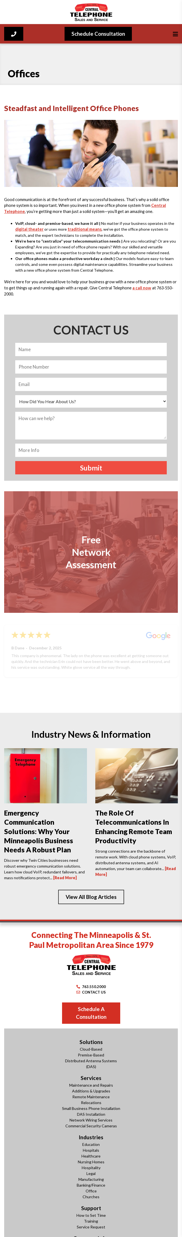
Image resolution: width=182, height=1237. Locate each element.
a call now (141, 288)
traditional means (85, 229)
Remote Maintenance (91, 1096)
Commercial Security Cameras (91, 1125)
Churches (91, 1196)
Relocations (91, 1102)
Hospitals (91, 1150)
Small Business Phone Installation (91, 1108)
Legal (91, 1173)
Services (91, 1078)
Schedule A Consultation (91, 1013)
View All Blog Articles (91, 897)
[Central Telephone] (91, 12)
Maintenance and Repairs (91, 1085)
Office (91, 1191)
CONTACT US (91, 992)
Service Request (91, 1227)
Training (91, 1221)
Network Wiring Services (91, 1120)
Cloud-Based (91, 1049)
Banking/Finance (91, 1185)
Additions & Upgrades (91, 1091)
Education (91, 1144)
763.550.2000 (91, 986)
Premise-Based (91, 1055)
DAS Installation (91, 1114)
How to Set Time (91, 1215)
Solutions (91, 1042)
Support (91, 1208)
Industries (91, 1137)
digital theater (29, 229)
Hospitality (91, 1167)
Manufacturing (91, 1179)
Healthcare (91, 1156)
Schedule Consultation (98, 33)
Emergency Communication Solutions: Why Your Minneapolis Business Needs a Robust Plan (38, 831)
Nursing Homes (91, 1161)
